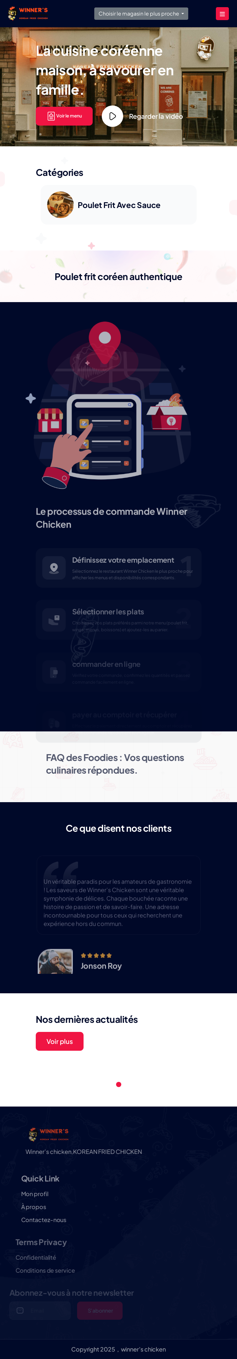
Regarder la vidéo (142, 116)
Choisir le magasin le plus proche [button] (139, 13)
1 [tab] (118, 1084)
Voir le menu (64, 115)
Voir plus (59, 1041)
